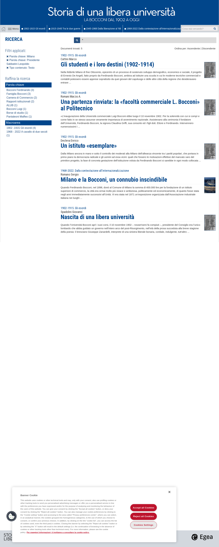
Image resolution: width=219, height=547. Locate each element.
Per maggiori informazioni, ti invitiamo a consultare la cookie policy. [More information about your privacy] (58, 532)
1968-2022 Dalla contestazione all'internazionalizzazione (155, 28)
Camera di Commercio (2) (21, 97)
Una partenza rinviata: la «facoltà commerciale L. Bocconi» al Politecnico (130, 105)
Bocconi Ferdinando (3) (20, 90)
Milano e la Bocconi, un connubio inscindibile (114, 179)
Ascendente (193, 48)
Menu (13, 28)
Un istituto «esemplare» (89, 145)
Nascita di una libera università (97, 217)
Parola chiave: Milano (20, 56)
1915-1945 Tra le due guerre (64, 28)
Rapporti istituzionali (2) (20, 101)
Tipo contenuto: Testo (20, 67)
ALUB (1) (11, 105)
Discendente (209, 48)
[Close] (169, 492)
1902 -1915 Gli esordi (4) (21, 127)
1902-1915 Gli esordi (33, 28)
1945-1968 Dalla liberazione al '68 (102, 28)
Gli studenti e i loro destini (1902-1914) (107, 64)
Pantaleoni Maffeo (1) (19, 116)
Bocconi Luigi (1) (16, 109)
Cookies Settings (143, 525)
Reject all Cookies (143, 516)
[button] (11, 516)
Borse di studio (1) (17, 112)
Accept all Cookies (143, 507)
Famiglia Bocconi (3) (18, 93)
